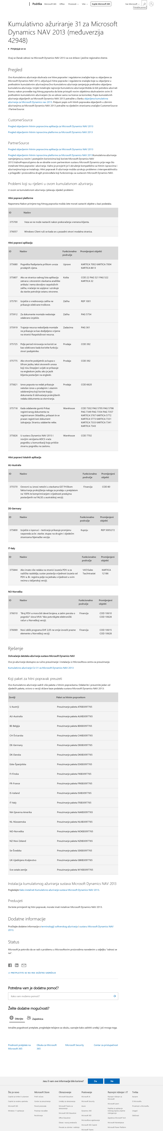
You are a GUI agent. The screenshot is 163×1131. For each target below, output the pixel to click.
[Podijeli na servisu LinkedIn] (15, 965)
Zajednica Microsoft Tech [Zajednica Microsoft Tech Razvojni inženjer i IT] (117, 1118)
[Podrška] (37, 4)
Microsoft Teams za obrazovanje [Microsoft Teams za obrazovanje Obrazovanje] (66, 1107)
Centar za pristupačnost (106, 1044)
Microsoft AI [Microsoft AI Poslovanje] (86, 1096)
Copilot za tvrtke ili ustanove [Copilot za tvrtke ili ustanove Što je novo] (18, 1096)
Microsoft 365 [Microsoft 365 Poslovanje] (86, 1115)
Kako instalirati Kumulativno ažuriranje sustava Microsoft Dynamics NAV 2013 (59, 889)
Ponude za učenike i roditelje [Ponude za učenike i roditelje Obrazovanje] (69, 1127)
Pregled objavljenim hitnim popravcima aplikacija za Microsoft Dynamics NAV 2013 (50, 126)
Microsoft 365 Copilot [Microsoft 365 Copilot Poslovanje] (89, 1125)
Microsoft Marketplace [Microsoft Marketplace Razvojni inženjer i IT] (116, 1122)
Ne (112, 1081)
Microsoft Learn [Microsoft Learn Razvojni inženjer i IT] (113, 1104)
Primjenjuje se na (17, 48)
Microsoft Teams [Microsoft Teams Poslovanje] (87, 1129)
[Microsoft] (18, 4)
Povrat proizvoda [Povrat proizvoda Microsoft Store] (40, 1106)
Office (62, 4)
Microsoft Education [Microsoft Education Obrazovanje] (66, 1096)
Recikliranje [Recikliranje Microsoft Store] (38, 1115)
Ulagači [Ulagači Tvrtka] (135, 1111)
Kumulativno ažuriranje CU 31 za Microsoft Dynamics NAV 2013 (41, 667)
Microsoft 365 (50, 4)
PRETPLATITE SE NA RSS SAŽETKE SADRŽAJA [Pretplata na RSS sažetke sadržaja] (33, 972)
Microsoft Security (74, 1044)
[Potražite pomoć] (144, 3)
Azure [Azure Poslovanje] (84, 1106)
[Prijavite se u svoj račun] (151, 4)
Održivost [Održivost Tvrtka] (135, 1115)
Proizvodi (72, 4)
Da (95, 1081)
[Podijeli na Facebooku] (10, 965)
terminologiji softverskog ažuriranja (59, 926)
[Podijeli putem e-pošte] (22, 965)
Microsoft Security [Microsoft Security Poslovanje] (88, 1101)
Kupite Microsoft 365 (101, 4)
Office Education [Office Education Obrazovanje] (64, 1118)
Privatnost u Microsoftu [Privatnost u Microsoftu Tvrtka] (140, 1106)
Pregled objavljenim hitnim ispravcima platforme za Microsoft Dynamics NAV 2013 (50, 132)
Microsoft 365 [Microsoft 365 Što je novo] (13, 1106)
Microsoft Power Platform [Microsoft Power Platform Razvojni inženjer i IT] (117, 1127)
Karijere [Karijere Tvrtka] (135, 1096)
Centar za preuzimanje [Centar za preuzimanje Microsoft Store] (42, 1101)
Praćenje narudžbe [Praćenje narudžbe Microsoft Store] (41, 1111)
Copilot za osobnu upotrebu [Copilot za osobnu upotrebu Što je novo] (18, 1101)
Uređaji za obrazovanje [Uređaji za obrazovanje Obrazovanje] (67, 1101)
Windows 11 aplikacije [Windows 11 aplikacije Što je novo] (16, 1111)
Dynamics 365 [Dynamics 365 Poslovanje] (87, 1111)
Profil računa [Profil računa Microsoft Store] (38, 1096)
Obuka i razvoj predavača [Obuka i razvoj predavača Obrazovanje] (68, 1122)
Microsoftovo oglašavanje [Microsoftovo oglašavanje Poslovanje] (91, 1120)
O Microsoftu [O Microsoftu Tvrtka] (136, 1101)
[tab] (17, 1018)
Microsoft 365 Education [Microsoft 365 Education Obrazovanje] (67, 1113)
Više (83, 4)
